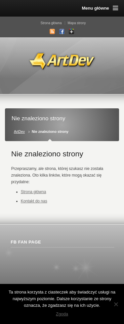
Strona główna (51, 23)
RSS (52, 31)
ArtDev (19, 132)
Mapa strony (76, 23)
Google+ (71, 31)
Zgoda (62, 313)
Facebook (61, 31)
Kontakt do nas (34, 201)
